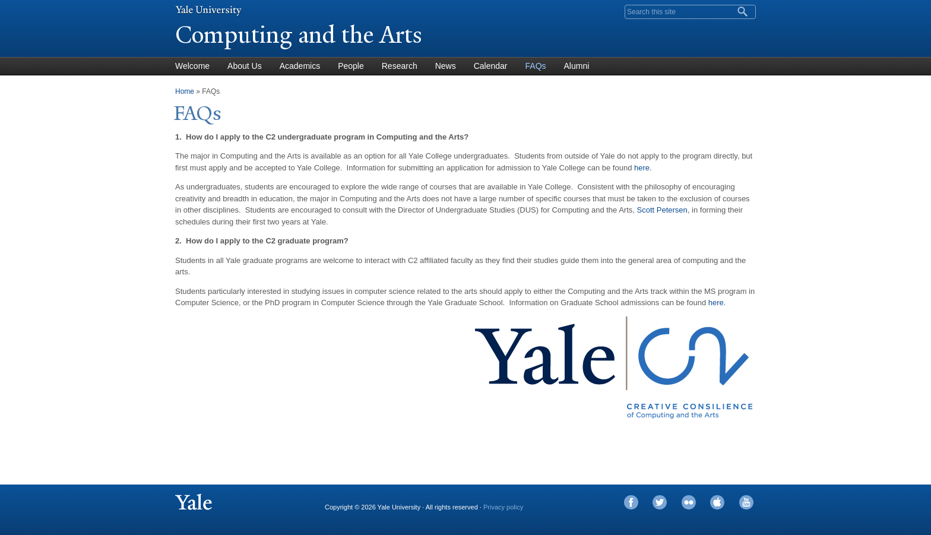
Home (184, 91)
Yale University (208, 10)
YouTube (746, 502)
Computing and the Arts (298, 35)
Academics (300, 66)
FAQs (535, 66)
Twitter (660, 502)
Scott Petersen (662, 209)
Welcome (192, 66)
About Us (244, 66)
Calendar (491, 66)
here (642, 167)
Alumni (577, 66)
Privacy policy (503, 507)
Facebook (631, 502)
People (351, 66)
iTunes (717, 502)
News (445, 66)
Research (399, 66)
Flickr (689, 502)
